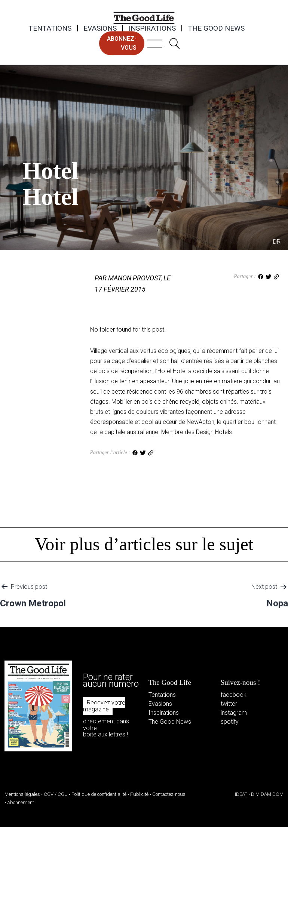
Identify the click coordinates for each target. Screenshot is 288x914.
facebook (233, 694)
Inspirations (152, 28)
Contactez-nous (169, 794)
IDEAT (241, 794)
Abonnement (20, 802)
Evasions (100, 28)
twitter (229, 703)
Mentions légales (22, 794)
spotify (230, 721)
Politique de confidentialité (98, 794)
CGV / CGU (56, 794)
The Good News (216, 28)
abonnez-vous (122, 43)
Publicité (139, 794)
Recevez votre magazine (104, 706)
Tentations (49, 28)
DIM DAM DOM (267, 794)
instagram (234, 712)
